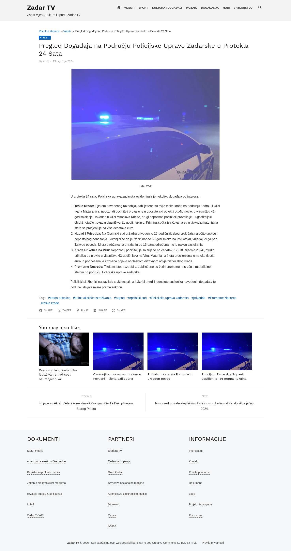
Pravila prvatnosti (199, 472)
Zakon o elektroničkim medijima (46, 482)
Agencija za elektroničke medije (46, 461)
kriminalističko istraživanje (93, 298)
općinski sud (138, 298)
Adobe (112, 526)
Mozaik (191, 7)
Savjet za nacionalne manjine (126, 482)
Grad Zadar (115, 472)
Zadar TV (41, 7)
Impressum (196, 450)
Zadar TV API (35, 515)
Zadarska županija (119, 461)
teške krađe (51, 303)
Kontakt (193, 461)
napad (120, 298)
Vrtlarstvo (243, 7)
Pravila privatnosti (213, 542)
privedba (199, 298)
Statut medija (35, 450)
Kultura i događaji (167, 7)
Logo (192, 493)
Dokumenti (195, 482)
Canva (112, 515)
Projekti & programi (200, 504)
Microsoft (113, 504)
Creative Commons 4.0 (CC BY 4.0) (174, 542)
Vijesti (129, 7)
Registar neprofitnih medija (43, 472)
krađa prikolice (60, 298)
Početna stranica (49, 31)
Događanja (210, 7)
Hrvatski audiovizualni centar (44, 493)
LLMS (30, 504)
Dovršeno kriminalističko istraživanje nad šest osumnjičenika (58, 374)
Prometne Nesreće (223, 298)
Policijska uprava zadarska (170, 298)
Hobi (226, 7)
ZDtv (46, 61)
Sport (143, 7)
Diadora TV (115, 450)
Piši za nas (195, 515)
